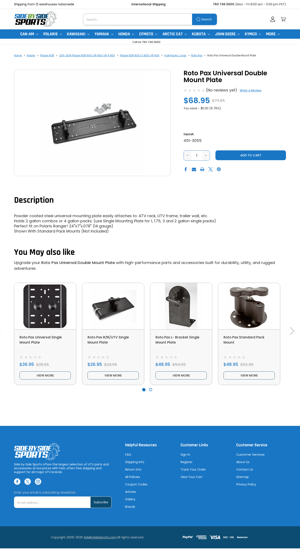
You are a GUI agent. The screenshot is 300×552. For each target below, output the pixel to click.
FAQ (128, 458)
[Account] (272, 19)
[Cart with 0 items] (283, 19)
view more (45, 378)
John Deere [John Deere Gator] (227, 34)
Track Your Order (193, 473)
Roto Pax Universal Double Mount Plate (78, 262)
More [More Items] (273, 34)
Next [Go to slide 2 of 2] (292, 332)
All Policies (132, 480)
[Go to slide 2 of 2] (150, 393)
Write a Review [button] (250, 90)
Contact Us (244, 473)
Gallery (130, 503)
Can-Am (29, 34)
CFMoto (148, 34)
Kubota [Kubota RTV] (201, 34)
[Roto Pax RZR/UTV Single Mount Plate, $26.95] (113, 306)
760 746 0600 (223, 4)
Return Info (133, 473)
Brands (130, 510)
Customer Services (250, 458)
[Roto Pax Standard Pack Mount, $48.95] (249, 306)
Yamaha (104, 34)
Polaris (52, 34)
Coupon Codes (136, 488)
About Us (242, 466)
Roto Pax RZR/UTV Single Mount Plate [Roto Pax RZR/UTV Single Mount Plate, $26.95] (111, 340)
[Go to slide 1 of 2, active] (143, 393)
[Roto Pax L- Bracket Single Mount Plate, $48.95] (181, 306)
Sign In (185, 458)
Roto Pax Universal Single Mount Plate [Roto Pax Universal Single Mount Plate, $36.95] (43, 340)
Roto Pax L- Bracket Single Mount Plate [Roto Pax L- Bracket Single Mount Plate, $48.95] (181, 340)
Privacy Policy (246, 488)
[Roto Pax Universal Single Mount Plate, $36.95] (45, 306)
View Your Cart (191, 480)
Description (34, 200)
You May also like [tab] (44, 252)
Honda (126, 34)
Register (186, 466)
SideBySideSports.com (100, 541)
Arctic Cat (175, 34)
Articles (130, 495)
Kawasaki (78, 34)
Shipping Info (134, 466)
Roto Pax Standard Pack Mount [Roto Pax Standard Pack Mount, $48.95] (247, 340)
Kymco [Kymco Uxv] (253, 34)
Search (206, 19)
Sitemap (242, 480)
